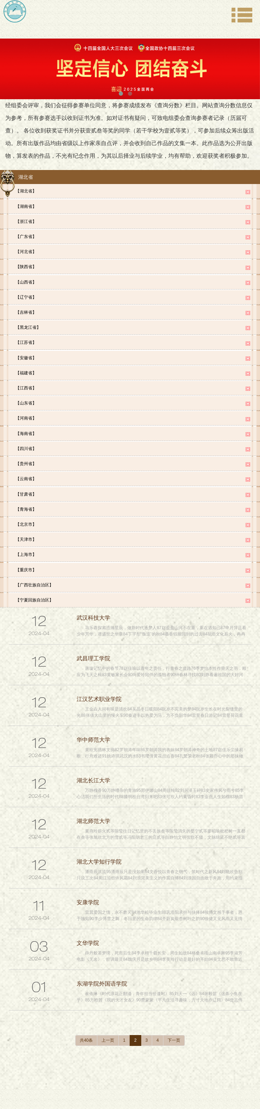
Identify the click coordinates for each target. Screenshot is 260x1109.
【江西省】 (26, 377)
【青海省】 (26, 492)
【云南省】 (26, 464)
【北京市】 (26, 507)
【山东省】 (26, 392)
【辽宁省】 (26, 291)
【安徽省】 (26, 349)
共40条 (86, 1019)
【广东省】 (26, 234)
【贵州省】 (26, 449)
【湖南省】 (26, 205)
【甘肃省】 (26, 478)
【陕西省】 (26, 262)
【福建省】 (26, 363)
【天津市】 (26, 521)
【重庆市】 (26, 550)
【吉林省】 (26, 306)
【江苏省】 (26, 334)
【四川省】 (26, 435)
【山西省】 (26, 277)
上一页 (108, 1019)
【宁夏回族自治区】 (34, 579)
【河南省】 (26, 406)
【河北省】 (26, 248)
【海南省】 (26, 421)
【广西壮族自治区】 (34, 564)
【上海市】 (26, 535)
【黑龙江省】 (28, 320)
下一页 (174, 1019)
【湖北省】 (26, 191)
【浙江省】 (26, 219)
